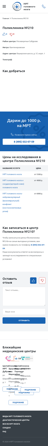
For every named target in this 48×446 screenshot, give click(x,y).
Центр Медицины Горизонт (18, 369)
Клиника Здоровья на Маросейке (12, 370)
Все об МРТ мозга (11, 424)
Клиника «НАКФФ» (24, 367)
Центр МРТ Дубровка (6, 369)
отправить (24, 320)
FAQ (4, 432)
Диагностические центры (16, 420)
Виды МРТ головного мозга (17, 416)
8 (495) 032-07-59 (43, 6)
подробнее (30, 390)
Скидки (7, 428)
